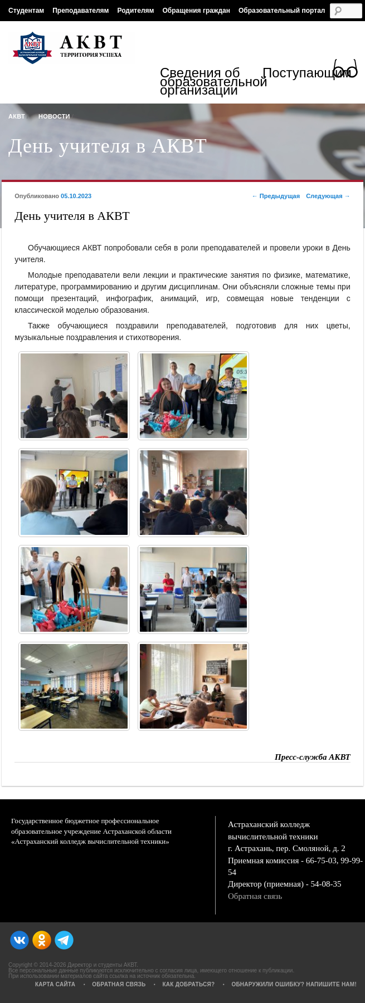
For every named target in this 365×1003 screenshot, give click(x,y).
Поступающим (307, 74)
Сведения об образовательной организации (211, 81)
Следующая (328, 196)
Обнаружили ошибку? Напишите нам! (294, 984)
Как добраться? (188, 984)
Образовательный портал (282, 10)
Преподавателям (80, 10)
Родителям (135, 10)
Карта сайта (55, 984)
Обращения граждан (196, 10)
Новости (54, 116)
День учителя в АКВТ (107, 146)
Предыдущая (276, 196)
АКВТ (16, 116)
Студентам (26, 10)
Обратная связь (255, 896)
